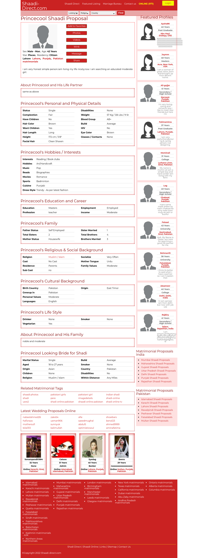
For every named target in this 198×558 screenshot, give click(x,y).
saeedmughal (86, 420)
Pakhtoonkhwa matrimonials (32, 522)
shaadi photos (30, 394)
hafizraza (28, 420)
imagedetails (85, 398)
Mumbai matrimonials (69, 482)
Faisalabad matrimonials (30, 513)
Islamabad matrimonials (30, 483)
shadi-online (113, 398)
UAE (170, 35)
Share (76, 60)
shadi (26, 398)
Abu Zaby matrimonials (131, 497)
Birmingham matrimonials (92, 487)
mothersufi (29, 424)
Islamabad (66, 469)
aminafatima (113, 428)
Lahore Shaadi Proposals (154, 406)
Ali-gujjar (165, 85)
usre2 (26, 401)
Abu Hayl (165, 33)
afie (80, 417)
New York (168, 64)
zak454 (54, 417)
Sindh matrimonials (36, 518)
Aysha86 (165, 23)
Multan (120, 469)
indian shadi (113, 394)
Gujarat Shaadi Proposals (155, 367)
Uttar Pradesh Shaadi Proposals (158, 370)
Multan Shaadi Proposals (154, 420)
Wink (76, 46)
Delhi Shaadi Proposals (153, 374)
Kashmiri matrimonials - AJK (37, 534)
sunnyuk (55, 424)
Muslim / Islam (57, 257)
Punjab (47, 58)
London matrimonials (99, 482)
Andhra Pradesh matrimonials (125, 501)
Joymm (165, 54)
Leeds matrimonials (98, 497)
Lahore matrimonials (37, 492)
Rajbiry (165, 315)
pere (53, 398)
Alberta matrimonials (160, 486)
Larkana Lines (165, 163)
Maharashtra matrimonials (61, 487)
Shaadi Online (90, 546)
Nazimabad (165, 232)
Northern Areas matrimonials (32, 539)
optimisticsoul (86, 428)
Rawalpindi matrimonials (30, 500)
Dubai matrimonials (129, 493)
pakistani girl (85, 394)
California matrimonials (131, 489)
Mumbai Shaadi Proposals (155, 360)
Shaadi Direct (72, 3)
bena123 (110, 420)
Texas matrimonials (128, 486)
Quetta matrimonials (37, 508)
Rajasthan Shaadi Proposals (156, 381)
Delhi (162, 296)
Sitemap (112, 546)
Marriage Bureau (112, 3)
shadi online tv (114, 401)
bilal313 (27, 428)
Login (168, 3)
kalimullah (56, 428)
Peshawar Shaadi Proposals (156, 413)
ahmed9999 (112, 424)
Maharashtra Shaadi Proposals (157, 363)
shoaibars (111, 417)
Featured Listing (91, 3)
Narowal (165, 97)
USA (165, 66)
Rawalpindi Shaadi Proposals (157, 410)
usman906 (56, 420)
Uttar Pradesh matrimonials (62, 496)
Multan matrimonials (37, 495)
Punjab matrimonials (68, 505)
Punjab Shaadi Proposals (154, 378)
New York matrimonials (131, 482)
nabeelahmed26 (32, 417)
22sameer (165, 286)
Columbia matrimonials (162, 489)
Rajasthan (162, 328)
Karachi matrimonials (37, 488)
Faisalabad (165, 263)
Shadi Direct (74, 546)
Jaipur (165, 326)
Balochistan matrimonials (31, 528)
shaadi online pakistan (90, 401)
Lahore (36, 58)
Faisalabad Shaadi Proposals (156, 417)
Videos (76, 40)
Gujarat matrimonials (68, 492)
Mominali (165, 153)
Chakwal (165, 197)
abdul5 (82, 424)
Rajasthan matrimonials (70, 508)
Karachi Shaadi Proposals (155, 403)
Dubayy (163, 35)
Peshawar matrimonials (39, 505)
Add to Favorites (76, 26)
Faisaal (165, 222)
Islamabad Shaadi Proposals (156, 399)
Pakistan (33, 471)
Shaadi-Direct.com (34, 6)
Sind (41, 469)
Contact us (130, 3)
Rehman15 (165, 253)
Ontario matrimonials (161, 482)
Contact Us (125, 546)
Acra (159, 64)
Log (165, 185)
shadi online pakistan (62, 401)
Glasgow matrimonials (99, 501)
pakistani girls (58, 394)
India (165, 297)
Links (103, 546)
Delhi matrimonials (67, 501)
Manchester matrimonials (92, 493)
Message (77, 53)
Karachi (34, 469)
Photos (76, 33)
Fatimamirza (165, 122)
